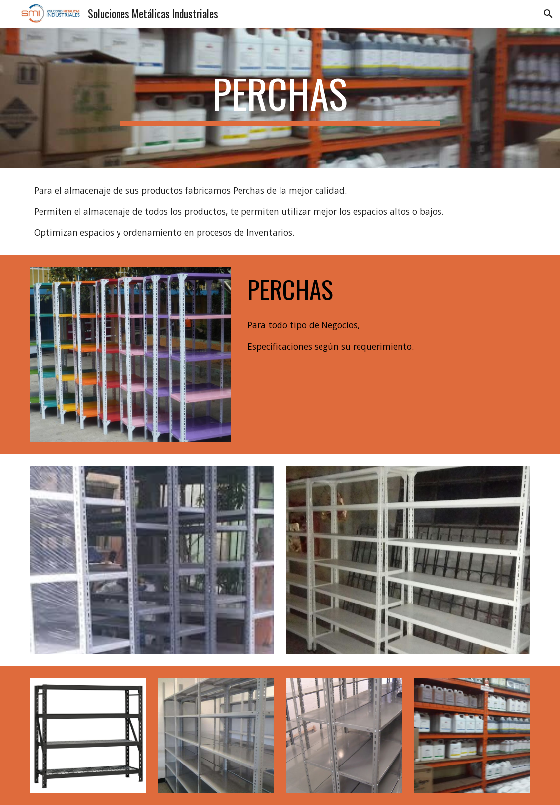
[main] (280, 97)
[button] (548, 14)
